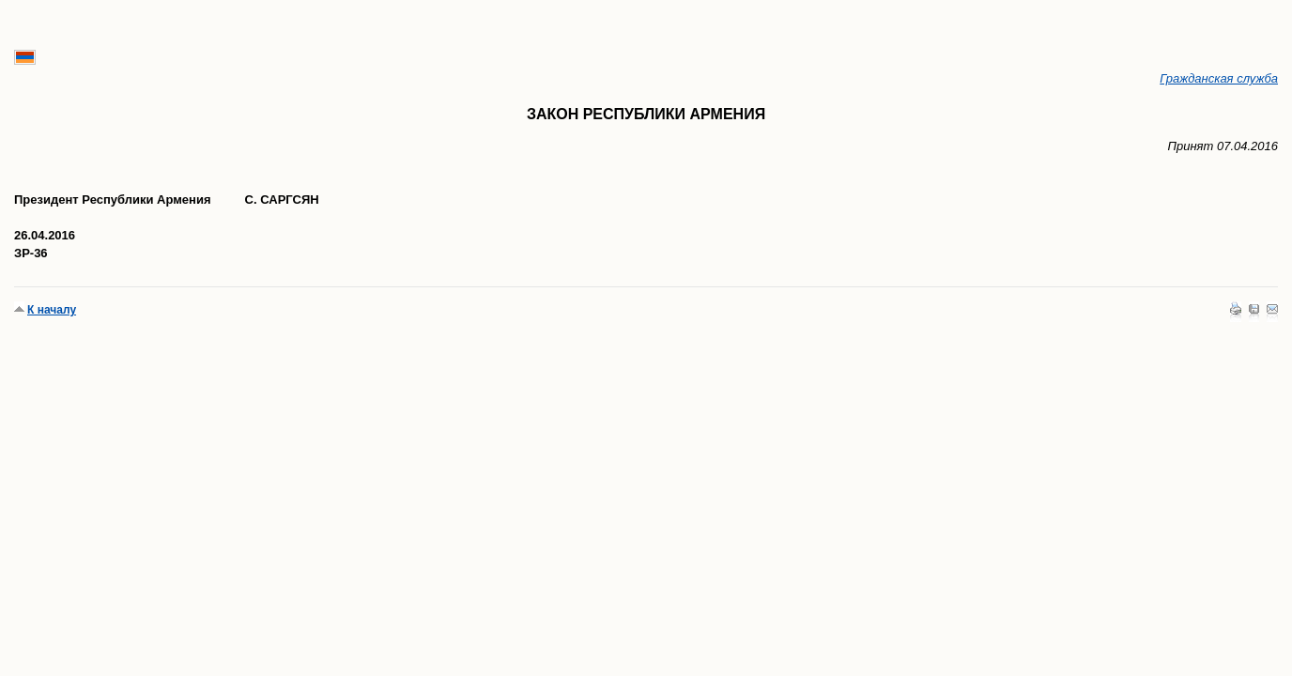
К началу (51, 309)
